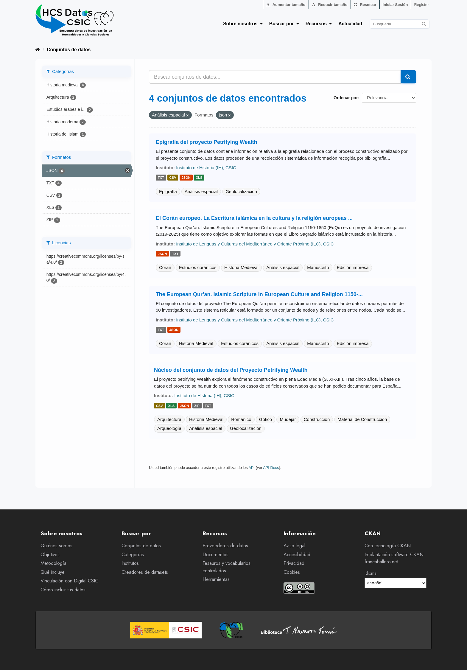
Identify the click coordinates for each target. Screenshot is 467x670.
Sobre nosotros (243, 23)
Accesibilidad (297, 554)
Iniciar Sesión (395, 4)
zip (197, 406)
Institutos (130, 563)
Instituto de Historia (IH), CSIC (206, 167)
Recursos (319, 23)
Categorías (133, 554)
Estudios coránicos (198, 267)
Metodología (53, 563)
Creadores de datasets (145, 572)
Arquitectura (169, 419)
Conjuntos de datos (69, 49)
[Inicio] (37, 49)
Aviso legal (294, 545)
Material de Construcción (362, 419)
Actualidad (350, 23)
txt (161, 178)
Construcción (317, 419)
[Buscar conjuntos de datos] (399, 24)
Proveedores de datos (225, 545)
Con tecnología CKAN (388, 545)
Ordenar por (346, 97)
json (186, 178)
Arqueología (169, 428)
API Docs (271, 467)
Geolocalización (241, 191)
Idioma (370, 573)
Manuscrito (318, 267)
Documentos (215, 554)
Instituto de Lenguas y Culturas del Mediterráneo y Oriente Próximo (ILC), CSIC (255, 243)
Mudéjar (288, 419)
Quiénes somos (56, 545)
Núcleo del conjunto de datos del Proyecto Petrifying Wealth (231, 370)
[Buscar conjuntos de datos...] (275, 77)
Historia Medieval (241, 267)
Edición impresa (353, 267)
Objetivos (50, 554)
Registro (421, 4)
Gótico (265, 419)
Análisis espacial (201, 191)
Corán (165, 267)
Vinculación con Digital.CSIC (69, 580)
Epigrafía (168, 191)
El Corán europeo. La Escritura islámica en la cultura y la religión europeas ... (254, 218)
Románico (241, 419)
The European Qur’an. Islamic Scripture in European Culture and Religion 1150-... (259, 294)
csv (172, 178)
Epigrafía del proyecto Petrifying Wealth (206, 142)
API (251, 467)
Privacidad (294, 563)
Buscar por (284, 23)
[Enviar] (423, 23)
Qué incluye (53, 572)
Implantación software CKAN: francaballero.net (395, 558)
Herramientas (216, 579)
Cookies (292, 572)
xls (199, 178)
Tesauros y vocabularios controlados (226, 567)
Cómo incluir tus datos (63, 589)
